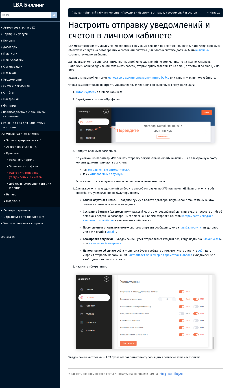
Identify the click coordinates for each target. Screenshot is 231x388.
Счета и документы (18, 86)
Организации (14, 66)
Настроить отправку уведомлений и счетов (26, 175)
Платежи (10, 73)
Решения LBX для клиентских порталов (25, 125)
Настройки (12, 99)
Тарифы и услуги (16, 34)
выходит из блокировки (128, 243)
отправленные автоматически (112, 170)
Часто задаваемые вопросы (25, 223)
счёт (204, 251)
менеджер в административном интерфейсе (142, 77)
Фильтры (11, 106)
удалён (115, 232)
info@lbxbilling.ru (174, 374)
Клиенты (10, 40)
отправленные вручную (110, 174)
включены (79, 54)
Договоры (11, 47)
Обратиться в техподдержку (25, 217)
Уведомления (14, 79)
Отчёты (9, 92)
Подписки (11, 53)
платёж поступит (194, 228)
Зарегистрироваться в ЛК (26, 140)
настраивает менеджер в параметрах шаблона (163, 255)
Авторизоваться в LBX (20, 27)
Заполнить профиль (24, 166)
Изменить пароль (22, 159)
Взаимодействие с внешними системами (25, 114)
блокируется (95, 243)
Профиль (14, 153)
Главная (80, 13)
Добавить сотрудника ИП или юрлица (31, 186)
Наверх (213, 13)
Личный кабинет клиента (22, 134)
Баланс (12, 194)
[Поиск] (29, 15)
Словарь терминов (18, 210)
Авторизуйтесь (89, 92)
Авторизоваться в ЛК (22, 146)
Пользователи (14, 60)
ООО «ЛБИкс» (10, 237)
